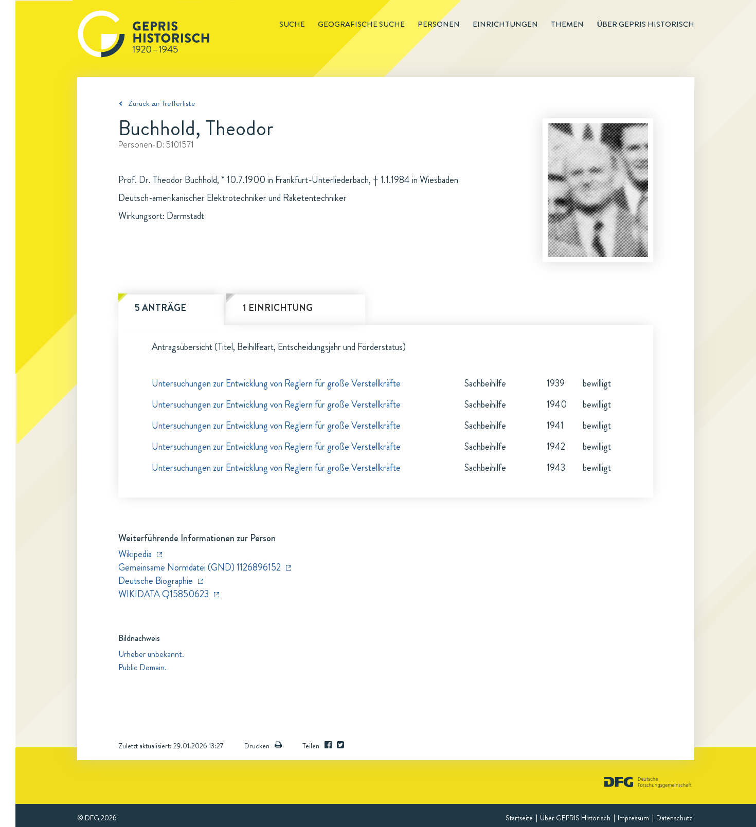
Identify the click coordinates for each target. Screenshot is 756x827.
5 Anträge (160, 308)
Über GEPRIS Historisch (575, 818)
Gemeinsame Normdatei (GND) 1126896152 (199, 567)
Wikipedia (135, 554)
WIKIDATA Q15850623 (163, 594)
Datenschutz (674, 818)
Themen (567, 24)
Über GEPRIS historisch (645, 24)
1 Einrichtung (278, 308)
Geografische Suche (361, 24)
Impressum (633, 818)
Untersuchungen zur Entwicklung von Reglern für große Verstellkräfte (276, 383)
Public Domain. (142, 667)
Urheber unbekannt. (151, 654)
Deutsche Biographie (155, 580)
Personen (439, 24)
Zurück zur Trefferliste (161, 103)
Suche (292, 24)
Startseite (519, 818)
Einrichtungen (505, 24)
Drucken (263, 746)
